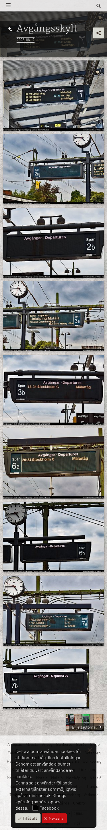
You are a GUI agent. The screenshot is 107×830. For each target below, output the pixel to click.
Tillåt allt (29, 818)
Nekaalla (55, 818)
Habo (11, 761)
